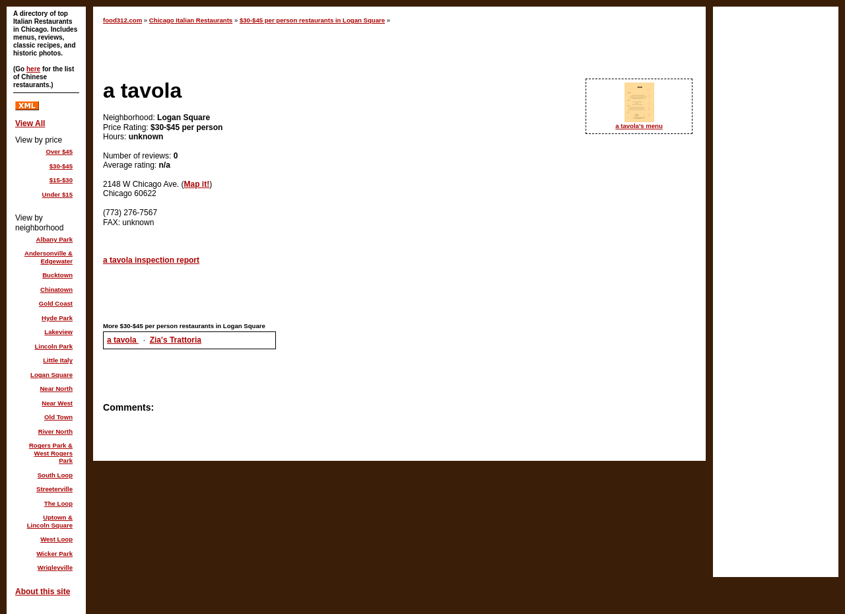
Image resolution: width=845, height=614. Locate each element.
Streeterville (54, 489)
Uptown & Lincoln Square (50, 521)
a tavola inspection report (151, 260)
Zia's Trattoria (175, 340)
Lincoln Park (53, 346)
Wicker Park (54, 553)
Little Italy (58, 360)
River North (55, 431)
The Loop (58, 503)
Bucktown (57, 275)
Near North (56, 388)
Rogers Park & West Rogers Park (51, 453)
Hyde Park (57, 318)
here (33, 69)
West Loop (56, 539)
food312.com (122, 20)
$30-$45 (61, 166)
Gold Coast (56, 303)
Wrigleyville (55, 567)
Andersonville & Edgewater (48, 257)
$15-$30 (61, 180)
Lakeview (58, 331)
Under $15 (57, 194)
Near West (57, 403)
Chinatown (56, 289)
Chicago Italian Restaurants (190, 20)
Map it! (197, 184)
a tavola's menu (639, 125)
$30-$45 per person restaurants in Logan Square (312, 20)
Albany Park (54, 239)
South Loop (55, 475)
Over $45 (59, 151)
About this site (42, 591)
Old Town (58, 417)
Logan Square (51, 374)
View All (30, 123)
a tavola (123, 340)
